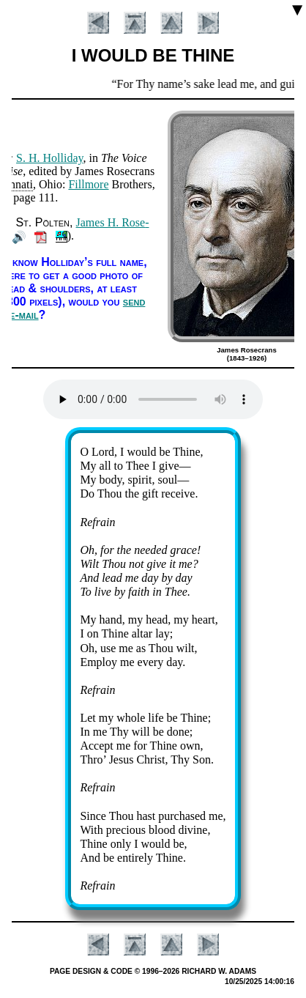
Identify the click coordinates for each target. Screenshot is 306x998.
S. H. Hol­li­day (49, 158)
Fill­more (88, 184)
